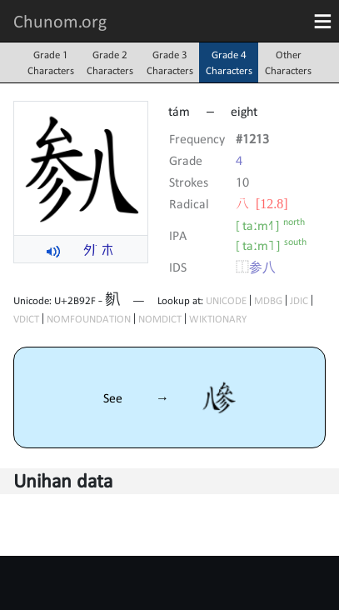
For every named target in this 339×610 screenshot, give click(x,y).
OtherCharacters (288, 62)
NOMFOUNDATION (89, 318)
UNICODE (226, 300)
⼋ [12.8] (262, 203)
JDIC (299, 300)
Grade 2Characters (110, 62)
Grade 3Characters (170, 62)
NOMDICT (160, 318)
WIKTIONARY (218, 318)
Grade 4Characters (229, 62)
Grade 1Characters (50, 62)
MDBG (268, 300)
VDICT (26, 318)
